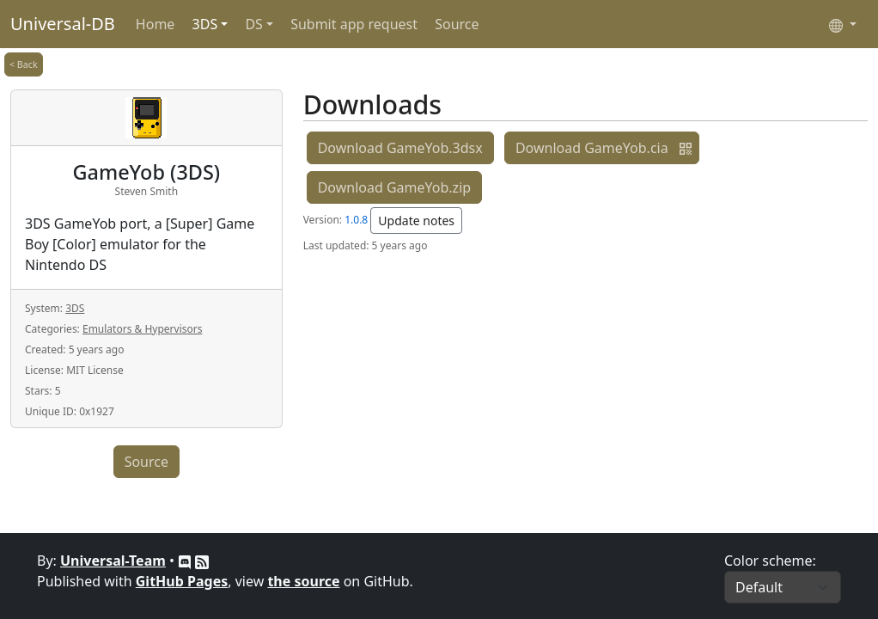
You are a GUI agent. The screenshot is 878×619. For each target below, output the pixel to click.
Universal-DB (62, 23)
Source (457, 24)
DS (253, 24)
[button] (685, 148)
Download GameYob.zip (394, 187)
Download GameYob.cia (591, 147)
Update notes (416, 220)
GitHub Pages (182, 581)
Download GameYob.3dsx (400, 147)
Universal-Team (113, 560)
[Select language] (843, 24)
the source (303, 581)
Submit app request (354, 24)
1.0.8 (356, 219)
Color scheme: (770, 560)
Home (155, 24)
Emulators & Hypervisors (142, 329)
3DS (205, 24)
